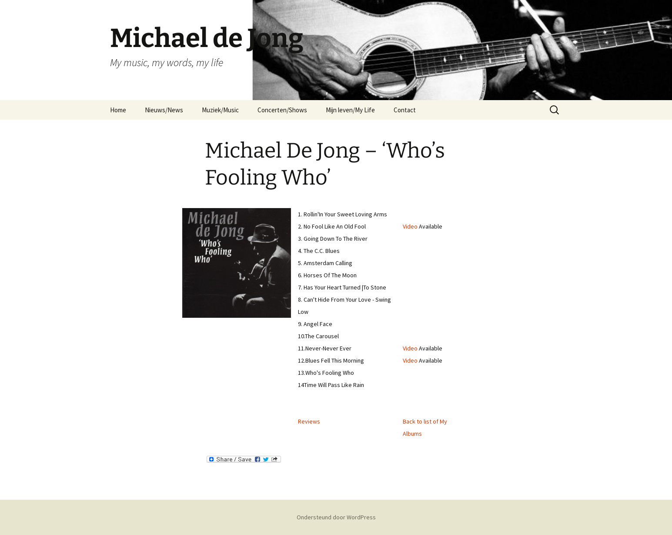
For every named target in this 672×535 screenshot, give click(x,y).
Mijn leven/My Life (350, 110)
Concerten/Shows (282, 110)
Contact (405, 110)
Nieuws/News (164, 110)
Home (118, 110)
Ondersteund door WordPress (336, 517)
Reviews (309, 421)
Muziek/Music (220, 110)
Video (410, 226)
